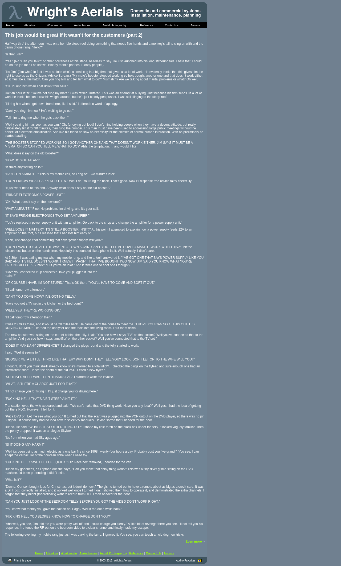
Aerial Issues (88, 553)
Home (39, 553)
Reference (136, 553)
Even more (194, 541)
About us (52, 553)
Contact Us (153, 553)
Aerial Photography (113, 553)
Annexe (169, 553)
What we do (69, 553)
